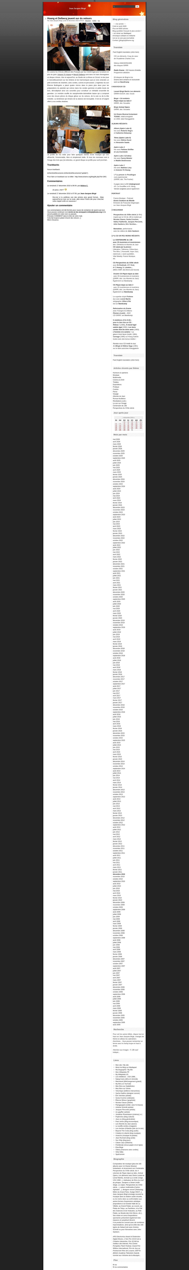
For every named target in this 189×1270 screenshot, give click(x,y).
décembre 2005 (119, 1015)
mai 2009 (116, 919)
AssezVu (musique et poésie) (126, 1135)
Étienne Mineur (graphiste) (125, 1100)
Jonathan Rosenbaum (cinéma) (127, 1114)
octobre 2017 (118, 681)
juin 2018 (116, 663)
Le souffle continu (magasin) (126, 1126)
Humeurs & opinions (120, 373)
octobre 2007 (118, 964)
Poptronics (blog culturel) (125, 1117)
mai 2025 (116, 468)
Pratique (116, 387)
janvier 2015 (117, 759)
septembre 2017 (119, 684)
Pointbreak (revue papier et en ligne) (129, 1145)
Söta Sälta (119, 1152)
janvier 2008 (117, 956)
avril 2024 (116, 498)
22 (124, 428)
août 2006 (116, 997)
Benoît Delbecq (79, 75)
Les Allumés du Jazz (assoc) (126, 1124)
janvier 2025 (117, 477)
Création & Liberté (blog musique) (128, 1133)
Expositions (117, 385)
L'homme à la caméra (121, 332)
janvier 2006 (117, 1013)
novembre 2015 (119, 736)
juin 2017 (116, 691)
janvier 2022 (117, 562)
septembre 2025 (119, 458)
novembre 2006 (119, 989)
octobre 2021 (118, 569)
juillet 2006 (117, 999)
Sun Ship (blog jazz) (123, 1140)
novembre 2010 (119, 877)
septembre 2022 (119, 543)
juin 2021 (116, 578)
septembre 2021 (119, 571)
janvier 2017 (117, 703)
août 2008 (116, 940)
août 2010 (116, 884)
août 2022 (116, 545)
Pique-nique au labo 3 (124, 285)
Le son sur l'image (119, 403)
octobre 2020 (118, 597)
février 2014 (117, 785)
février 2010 (117, 898)
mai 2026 (116, 439)
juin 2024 (116, 493)
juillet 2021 (117, 576)
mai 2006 (116, 1003)
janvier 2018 (117, 674)
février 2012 (117, 841)
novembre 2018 (119, 651)
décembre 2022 (119, 536)
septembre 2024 (119, 486)
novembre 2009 (119, 905)
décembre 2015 (119, 733)
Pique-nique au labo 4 (122, 101)
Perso (115, 392)
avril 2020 (116, 611)
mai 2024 (116, 496)
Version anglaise (120, 189)
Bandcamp (128, 281)
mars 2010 (117, 895)
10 (132, 424)
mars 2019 (117, 641)
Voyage (116, 394)
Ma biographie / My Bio (124, 1070)
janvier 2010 (117, 900)
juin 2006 (116, 1001)
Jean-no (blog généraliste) (125, 1119)
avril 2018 (116, 667)
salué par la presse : (124, 247)
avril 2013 (116, 808)
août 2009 (116, 912)
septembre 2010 (119, 881)
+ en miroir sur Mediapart (121, 33)
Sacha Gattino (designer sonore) (128, 1093)
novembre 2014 (119, 764)
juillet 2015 (117, 745)
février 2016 (117, 728)
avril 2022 (116, 554)
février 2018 (117, 672)
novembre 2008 (119, 933)
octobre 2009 (118, 907)
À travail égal (131, 325)
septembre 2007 (119, 966)
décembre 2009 (119, 902)
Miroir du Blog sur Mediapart (126, 1067)
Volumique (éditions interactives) (128, 1091)
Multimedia (117, 377)
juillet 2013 (117, 801)
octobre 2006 (118, 992)
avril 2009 (116, 921)
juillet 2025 (117, 463)
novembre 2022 (119, 538)
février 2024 (117, 503)
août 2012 (116, 827)
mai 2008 (116, 947)
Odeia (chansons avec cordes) (127, 1150)
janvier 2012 (117, 844)
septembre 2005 (119, 1022)
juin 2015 (116, 747)
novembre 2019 (119, 623)
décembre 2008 (119, 931)
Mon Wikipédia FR (122, 1072)
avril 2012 (116, 837)
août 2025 (116, 460)
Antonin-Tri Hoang (64, 75)
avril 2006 (116, 1006)
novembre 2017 (119, 679)
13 (116, 426)
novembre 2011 (119, 848)
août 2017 (116, 686)
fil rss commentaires (120, 1267)
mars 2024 (117, 500)
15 (124, 426)
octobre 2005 (118, 1020)
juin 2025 (116, 465)
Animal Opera (124, 107)
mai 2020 (116, 609)
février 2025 (117, 474)
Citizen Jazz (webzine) (124, 1143)
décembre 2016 (119, 705)
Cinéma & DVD (118, 380)
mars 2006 (117, 1008)
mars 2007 (117, 980)
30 (128, 430)
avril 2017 (116, 696)
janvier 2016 (117, 731)
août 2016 (116, 714)
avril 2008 (116, 949)
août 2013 (116, 799)
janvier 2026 (117, 449)
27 (116, 430)
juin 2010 (116, 888)
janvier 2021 (117, 590)
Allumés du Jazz (119, 396)
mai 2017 (116, 693)
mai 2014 (116, 778)
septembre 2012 (119, 825)
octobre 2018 (118, 653)
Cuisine (116, 389)
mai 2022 (116, 552)
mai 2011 (116, 862)
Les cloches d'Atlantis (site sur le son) (130, 1128)
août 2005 (116, 1025)
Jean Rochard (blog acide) (125, 1138)
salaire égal (117, 327)
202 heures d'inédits (133, 70)
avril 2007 (116, 978)
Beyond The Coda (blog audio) (127, 1131)
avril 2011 (116, 865)
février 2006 (117, 1011)
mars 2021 (117, 585)
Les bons (132, 327)
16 (128, 426)
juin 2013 (116, 804)
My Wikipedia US (122, 1074)
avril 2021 (116, 583)
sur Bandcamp (127, 315)
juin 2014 (116, 775)
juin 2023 (116, 522)
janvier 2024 (117, 505)
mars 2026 (117, 444)
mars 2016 (117, 726)
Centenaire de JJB (120, 406)
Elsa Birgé (119, 1147)
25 (136, 428)
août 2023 (116, 517)
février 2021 (117, 587)
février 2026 (117, 446)
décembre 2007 (119, 959)
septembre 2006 (119, 994)
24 (132, 428)
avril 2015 (116, 752)
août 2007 (116, 968)
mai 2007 (116, 975)
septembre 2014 (119, 768)
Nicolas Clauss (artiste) (124, 1103)
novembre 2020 (119, 594)
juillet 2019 (117, 632)
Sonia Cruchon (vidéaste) (125, 1098)
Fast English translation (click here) (126, 52)
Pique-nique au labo (130, 274)
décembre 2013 (119, 790)
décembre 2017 (119, 677)
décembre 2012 (119, 818)
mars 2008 (117, 952)
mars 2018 (117, 670)
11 (136, 424)
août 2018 (116, 658)
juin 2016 (116, 719)
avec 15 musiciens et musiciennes (126, 242)
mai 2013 (116, 806)
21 (120, 428)
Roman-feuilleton (119, 399)
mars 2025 (117, 472)
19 (140, 426)
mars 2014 (117, 783)
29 (124, 430)
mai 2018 (116, 665)
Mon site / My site (122, 1065)
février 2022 (117, 559)
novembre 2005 (119, 1018)
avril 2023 (116, 526)
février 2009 (117, 926)
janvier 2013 (117, 815)
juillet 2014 (117, 773)
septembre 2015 (119, 740)
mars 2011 (117, 867)
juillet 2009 (117, 914)
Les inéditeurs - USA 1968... (126, 1077)
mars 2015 (117, 754)
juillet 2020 (117, 604)
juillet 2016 (117, 717)
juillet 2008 (117, 942)
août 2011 (116, 855)
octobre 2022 (118, 540)
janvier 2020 (117, 618)
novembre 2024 (119, 482)
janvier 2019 (117, 646)
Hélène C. (84, 186)
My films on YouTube (123, 1084)
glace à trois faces (120, 334)
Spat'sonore (120, 1154)
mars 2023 (117, 529)
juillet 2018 (117, 660)
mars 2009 (117, 924)
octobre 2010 (118, 879)
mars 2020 (117, 613)
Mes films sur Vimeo (123, 1088)
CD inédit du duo (124, 344)
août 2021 (116, 573)
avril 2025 (116, 470)
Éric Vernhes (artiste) (123, 1096)
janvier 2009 (117, 928)
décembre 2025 (119, 451)
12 (140, 424)
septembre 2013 (119, 797)
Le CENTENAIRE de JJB (122, 240)
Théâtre (116, 382)
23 (128, 428)
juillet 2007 (117, 971)
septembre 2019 (119, 627)
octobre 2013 (118, 794)
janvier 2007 (117, 985)
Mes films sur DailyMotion (125, 1086)
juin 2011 (116, 860)
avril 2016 (116, 724)
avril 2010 (116, 893)
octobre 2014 (118, 766)
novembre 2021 (119, 566)
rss (99, 20)
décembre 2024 (119, 479)
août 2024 (116, 489)
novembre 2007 (119, 961)
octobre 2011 (118, 851)
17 (132, 426)
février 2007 (117, 982)
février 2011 (117, 870)
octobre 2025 (118, 456)
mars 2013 (117, 811)
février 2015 (117, 757)
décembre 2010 (119, 874)
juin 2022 (116, 550)
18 (136, 426)
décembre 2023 (119, 507)
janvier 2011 (117, 872)
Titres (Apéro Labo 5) (122, 138)
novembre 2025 (119, 453)
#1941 (94, 20)
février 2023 (117, 531)
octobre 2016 (118, 710)
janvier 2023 (117, 533)
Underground (134, 184)
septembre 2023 (119, 515)
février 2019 (117, 644)
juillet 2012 (117, 830)
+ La (132, 332)
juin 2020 (116, 606)
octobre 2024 (118, 484)
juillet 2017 (117, 688)
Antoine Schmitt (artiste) (124, 1107)
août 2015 (116, 743)
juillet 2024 (117, 491)
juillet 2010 (117, 886)
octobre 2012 (118, 823)
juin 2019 (116, 634)
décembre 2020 (119, 592)
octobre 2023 (118, 512)
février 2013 (117, 813)
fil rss (115, 1265)
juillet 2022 (117, 547)
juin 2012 (116, 832)
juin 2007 (116, 973)
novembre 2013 (119, 792)
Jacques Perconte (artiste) (125, 1110)
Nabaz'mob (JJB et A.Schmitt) (127, 1079)
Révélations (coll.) (119, 401)
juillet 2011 (117, 858)
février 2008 (117, 954)
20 (116, 428)
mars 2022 (117, 557)
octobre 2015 (118, 738)
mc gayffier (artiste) (123, 1112)
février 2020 (117, 616)
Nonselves (117, 229)
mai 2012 (116, 834)
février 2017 (117, 700)
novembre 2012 (119, 820)
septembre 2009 (119, 909)
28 (120, 430)
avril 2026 (116, 442)
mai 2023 (116, 524)
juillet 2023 (117, 519)
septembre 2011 (119, 853)
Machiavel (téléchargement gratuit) (128, 1081)
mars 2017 (117, 698)
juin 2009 (116, 917)
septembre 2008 (119, 938)
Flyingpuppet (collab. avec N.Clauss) (129, 1105)
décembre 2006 (119, 987)
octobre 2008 (118, 935)
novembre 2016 (119, 707)
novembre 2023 (119, 510)
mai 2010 (116, 891)
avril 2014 (116, 780)
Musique (88, 20)
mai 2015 (116, 750)
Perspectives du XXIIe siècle (127, 263)
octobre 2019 (118, 625)
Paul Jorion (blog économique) (127, 1121)
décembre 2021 (119, 564)
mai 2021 (116, 580)
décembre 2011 (119, 846)
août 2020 (116, 601)
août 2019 (116, 630)
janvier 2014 (117, 787)
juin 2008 (116, 945)
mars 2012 (117, 839)
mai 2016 (116, 721)
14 (120, 426)
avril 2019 (116, 639)
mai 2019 (116, 637)
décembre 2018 (119, 648)
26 (140, 428)
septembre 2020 (119, 599)
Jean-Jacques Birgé (77, 8)
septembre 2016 (119, 712)
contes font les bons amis (123, 329)
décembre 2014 (119, 761)
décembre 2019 (119, 620)
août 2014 (116, 771)
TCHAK (117, 117)
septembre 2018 (119, 656)
